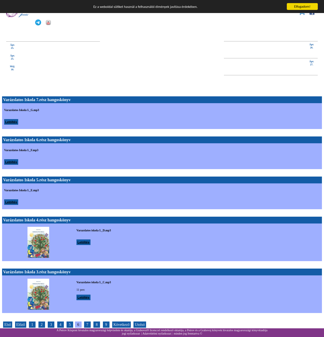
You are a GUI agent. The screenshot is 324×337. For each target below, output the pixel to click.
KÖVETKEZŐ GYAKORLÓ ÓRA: (295, 71)
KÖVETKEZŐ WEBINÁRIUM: (297, 54)
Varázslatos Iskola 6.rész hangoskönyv (37, 139)
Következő (121, 325)
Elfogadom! (302, 6)
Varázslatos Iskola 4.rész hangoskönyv (37, 220)
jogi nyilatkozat (131, 333)
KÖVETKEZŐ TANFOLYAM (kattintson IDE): (36, 37)
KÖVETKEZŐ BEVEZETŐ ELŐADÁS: (292, 37)
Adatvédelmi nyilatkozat (156, 333)
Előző (20, 325)
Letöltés (11, 122)
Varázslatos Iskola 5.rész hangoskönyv (37, 180)
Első (7, 325)
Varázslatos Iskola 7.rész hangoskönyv (37, 99)
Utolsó (140, 325)
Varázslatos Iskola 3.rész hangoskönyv (37, 272)
